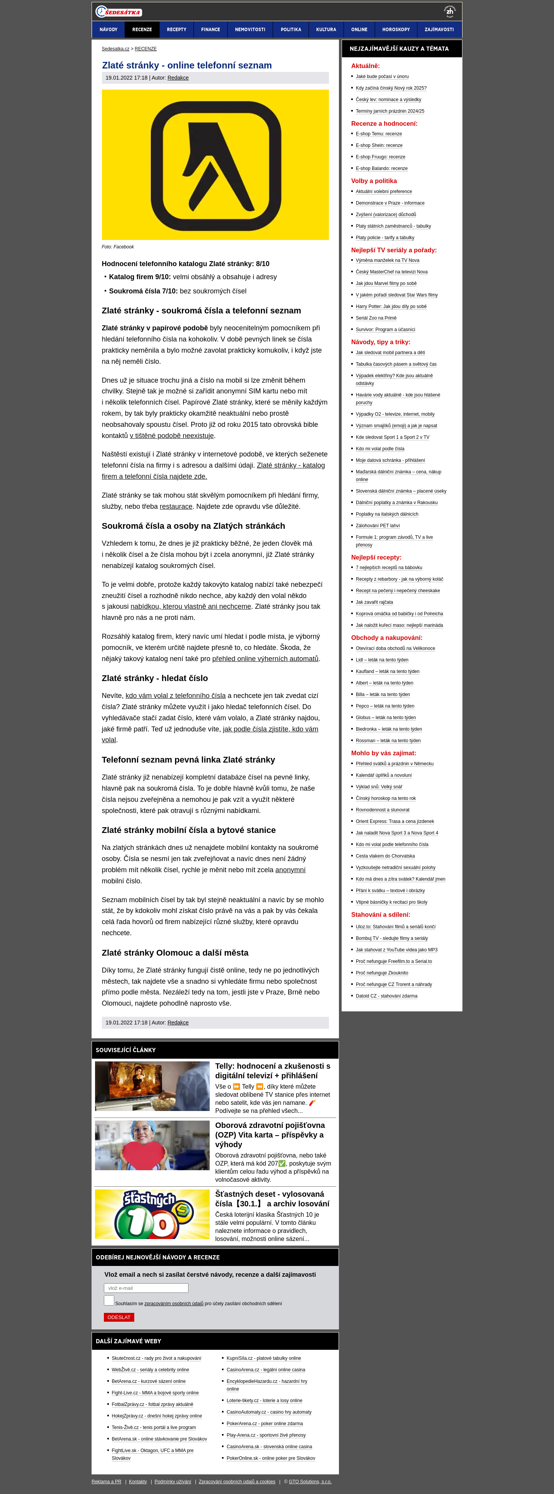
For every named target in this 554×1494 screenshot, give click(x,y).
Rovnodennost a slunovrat (382, 810)
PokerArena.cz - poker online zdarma (265, 1423)
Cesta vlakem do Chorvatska (385, 856)
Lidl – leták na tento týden (382, 660)
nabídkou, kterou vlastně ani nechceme (191, 606)
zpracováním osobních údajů (174, 1303)
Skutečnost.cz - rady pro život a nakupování (157, 1358)
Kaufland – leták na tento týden (387, 671)
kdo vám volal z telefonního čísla (176, 696)
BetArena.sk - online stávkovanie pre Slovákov (159, 1439)
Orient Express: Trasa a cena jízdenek (395, 821)
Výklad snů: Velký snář (379, 786)
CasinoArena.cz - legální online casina (266, 1369)
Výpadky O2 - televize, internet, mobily (395, 414)
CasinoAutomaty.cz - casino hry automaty (269, 1412)
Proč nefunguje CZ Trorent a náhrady (394, 984)
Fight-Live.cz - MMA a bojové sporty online (155, 1393)
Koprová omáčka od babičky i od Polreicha (399, 613)
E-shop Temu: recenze (379, 134)
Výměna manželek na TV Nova (387, 260)
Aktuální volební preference (384, 191)
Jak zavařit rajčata (374, 602)
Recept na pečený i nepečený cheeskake (398, 590)
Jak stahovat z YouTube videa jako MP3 (396, 950)
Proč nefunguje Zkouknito (382, 973)
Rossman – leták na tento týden (388, 740)
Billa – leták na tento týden (383, 694)
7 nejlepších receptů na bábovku (389, 567)
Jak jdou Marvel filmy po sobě (386, 283)
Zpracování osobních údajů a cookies (237, 1481)
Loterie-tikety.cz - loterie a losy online (264, 1400)
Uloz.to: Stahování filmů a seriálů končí (396, 926)
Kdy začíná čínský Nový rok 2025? (391, 88)
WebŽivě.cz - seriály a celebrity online (150, 1369)
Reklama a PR (106, 1481)
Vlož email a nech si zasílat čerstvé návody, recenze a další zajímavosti (210, 1274)
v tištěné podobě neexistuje (172, 436)
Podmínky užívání (173, 1481)
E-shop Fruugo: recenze (380, 157)
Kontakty (138, 1481)
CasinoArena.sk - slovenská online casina (269, 1446)
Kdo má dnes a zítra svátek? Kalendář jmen (401, 879)
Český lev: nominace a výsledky (388, 99)
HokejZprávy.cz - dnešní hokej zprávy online (157, 1416)
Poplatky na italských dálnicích (387, 514)
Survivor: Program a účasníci (385, 329)
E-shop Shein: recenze (379, 145)
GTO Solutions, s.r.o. (310, 1481)
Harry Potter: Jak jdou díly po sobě (391, 306)
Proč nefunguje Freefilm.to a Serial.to (394, 961)
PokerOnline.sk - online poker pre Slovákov (271, 1458)
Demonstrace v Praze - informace (390, 203)
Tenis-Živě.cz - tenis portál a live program (154, 1427)
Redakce (178, 78)
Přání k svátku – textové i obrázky (390, 890)
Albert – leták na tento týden (384, 683)
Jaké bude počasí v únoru (382, 76)
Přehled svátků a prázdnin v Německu (395, 763)
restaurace (176, 506)
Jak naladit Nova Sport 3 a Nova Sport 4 (397, 833)
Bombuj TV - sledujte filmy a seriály (392, 938)
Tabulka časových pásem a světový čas (396, 364)
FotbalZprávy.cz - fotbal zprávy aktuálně (153, 1404)
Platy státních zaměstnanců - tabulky (393, 226)
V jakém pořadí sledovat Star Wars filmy (397, 295)
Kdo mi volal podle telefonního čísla (392, 844)
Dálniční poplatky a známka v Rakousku (397, 502)
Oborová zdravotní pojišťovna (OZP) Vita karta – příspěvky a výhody (270, 1135)
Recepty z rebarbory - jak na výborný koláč (399, 579)
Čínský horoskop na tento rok (386, 798)
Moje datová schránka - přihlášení (390, 460)
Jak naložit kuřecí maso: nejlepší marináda (399, 625)
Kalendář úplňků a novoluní (384, 775)
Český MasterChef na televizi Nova (392, 272)
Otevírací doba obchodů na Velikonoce (395, 648)
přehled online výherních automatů (265, 659)
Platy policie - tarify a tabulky (385, 237)
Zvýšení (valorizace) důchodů (386, 214)
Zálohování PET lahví (378, 525)
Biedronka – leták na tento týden (389, 729)
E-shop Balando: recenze (382, 168)
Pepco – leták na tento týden (385, 706)
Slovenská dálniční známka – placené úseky (401, 491)
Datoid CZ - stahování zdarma (386, 996)
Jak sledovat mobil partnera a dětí (390, 352)
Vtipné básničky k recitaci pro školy (391, 902)
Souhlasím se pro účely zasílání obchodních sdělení (198, 1303)
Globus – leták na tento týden (386, 717)
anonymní (290, 870)
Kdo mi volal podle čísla (380, 448)
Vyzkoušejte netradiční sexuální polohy (396, 867)
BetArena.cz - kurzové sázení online (149, 1381)
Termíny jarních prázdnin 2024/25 (390, 111)
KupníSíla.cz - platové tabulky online (264, 1358)
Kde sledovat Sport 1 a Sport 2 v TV (392, 437)
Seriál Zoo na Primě (376, 318)
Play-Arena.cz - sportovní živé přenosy (266, 1435)
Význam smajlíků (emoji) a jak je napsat (396, 425)
